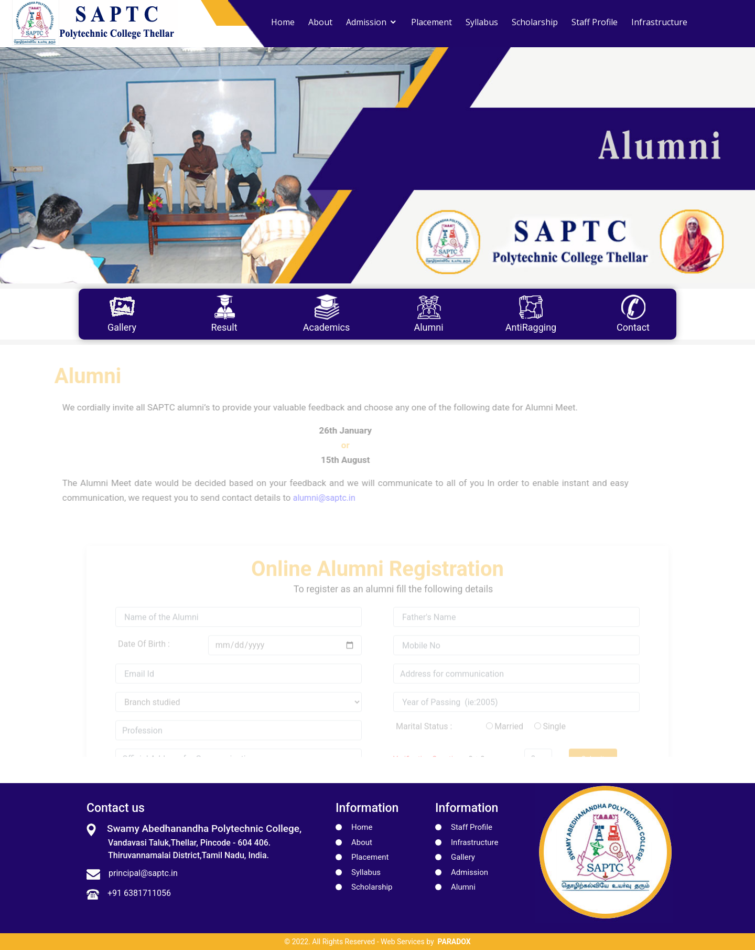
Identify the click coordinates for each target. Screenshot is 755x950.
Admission (366, 22)
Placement (431, 22)
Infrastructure (659, 22)
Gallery (463, 857)
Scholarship (535, 22)
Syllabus (482, 22)
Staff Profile (594, 22)
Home (283, 22)
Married (508, 739)
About (320, 22)
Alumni (463, 887)
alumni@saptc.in (312, 498)
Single (554, 739)
